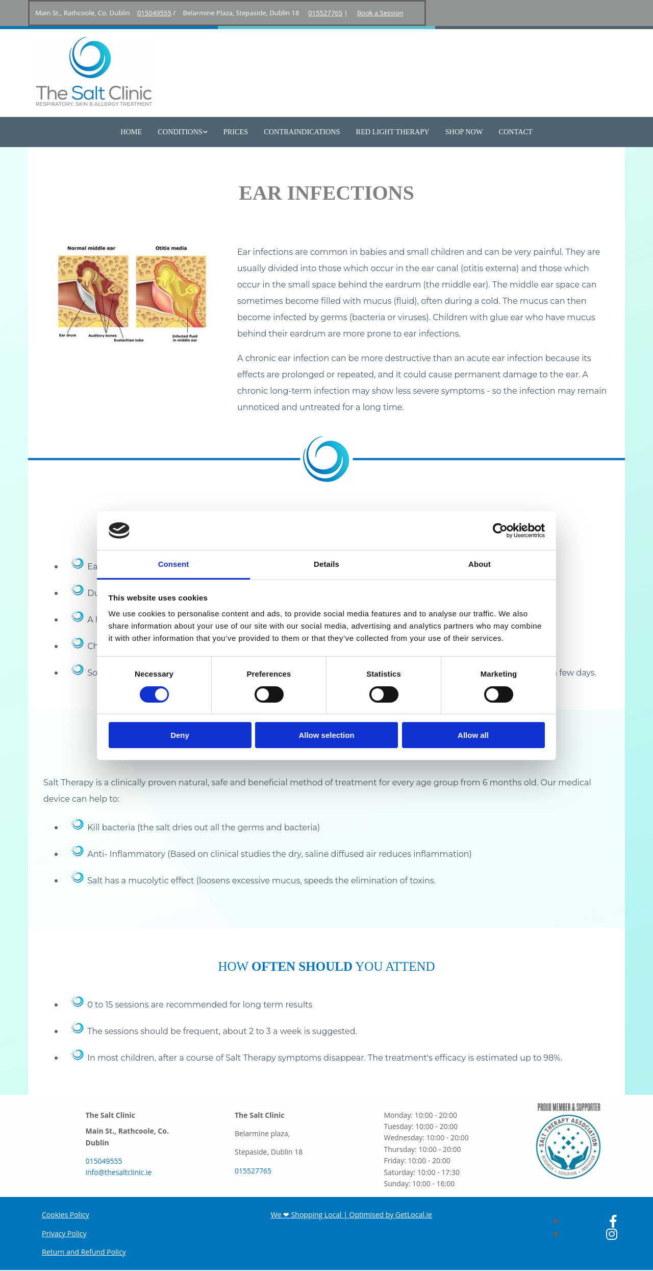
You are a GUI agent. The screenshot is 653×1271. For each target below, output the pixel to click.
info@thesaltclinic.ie (118, 1173)
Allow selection (326, 735)
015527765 (325, 12)
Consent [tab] (173, 564)
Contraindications (302, 132)
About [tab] (479, 564)
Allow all (473, 735)
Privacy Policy (64, 1234)
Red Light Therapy (391, 132)
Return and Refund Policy (84, 1252)
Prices (237, 132)
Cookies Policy (65, 1215)
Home (135, 132)
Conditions (184, 132)
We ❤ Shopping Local (306, 1215)
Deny (179, 735)
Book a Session (380, 12)
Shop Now (460, 132)
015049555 (154, 12)
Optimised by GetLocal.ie (390, 1215)
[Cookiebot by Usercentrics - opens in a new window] (500, 530)
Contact (511, 132)
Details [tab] (326, 564)
